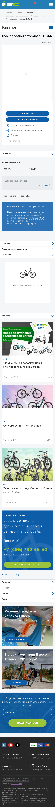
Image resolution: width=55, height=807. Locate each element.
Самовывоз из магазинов (14, 249)
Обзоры (6, 582)
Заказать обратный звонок (16, 554)
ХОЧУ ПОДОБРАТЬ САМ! (27, 565)
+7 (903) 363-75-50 (40, 770)
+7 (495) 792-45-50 (36, 218)
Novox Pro (16, 784)
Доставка (6, 255)
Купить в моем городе (27, 120)
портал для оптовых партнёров (21, 223)
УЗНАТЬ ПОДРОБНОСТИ (17, 639)
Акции (5, 593)
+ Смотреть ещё (11, 574)
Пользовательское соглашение (15, 780)
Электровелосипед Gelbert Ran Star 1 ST (28, 285)
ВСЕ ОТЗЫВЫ (43, 185)
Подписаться (27, 113)
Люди (4, 599)
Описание (7, 153)
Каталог (27, 27)
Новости (6, 588)
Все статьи (7, 315)
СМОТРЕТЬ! (16, 682)
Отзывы (6, 243)
